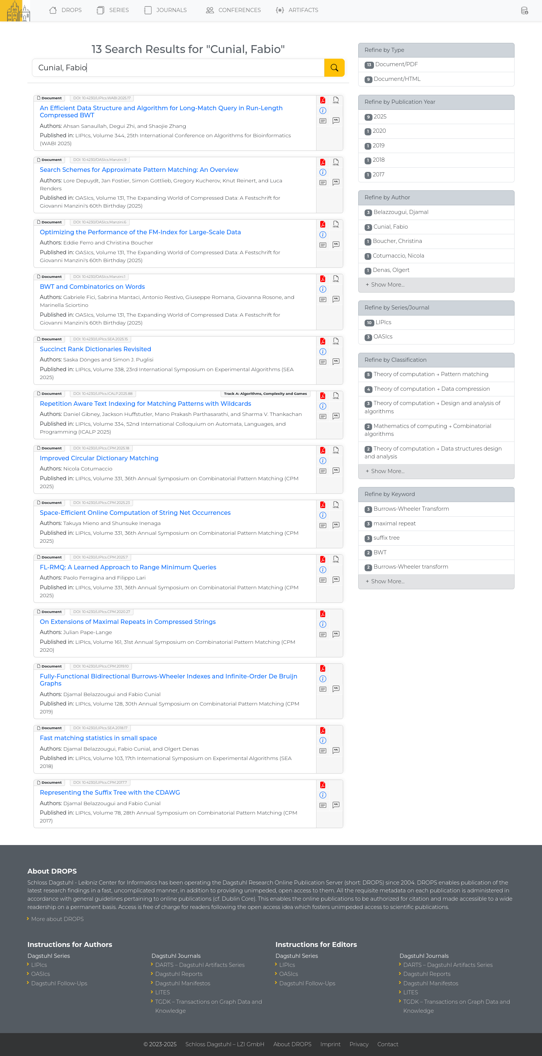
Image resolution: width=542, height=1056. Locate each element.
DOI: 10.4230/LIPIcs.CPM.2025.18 (101, 448)
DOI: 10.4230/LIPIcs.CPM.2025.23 (101, 503)
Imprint (330, 1044)
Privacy (359, 1044)
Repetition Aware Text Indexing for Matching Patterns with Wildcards (145, 403)
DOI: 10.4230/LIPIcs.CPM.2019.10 (101, 666)
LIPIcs (39, 965)
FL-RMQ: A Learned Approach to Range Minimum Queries (128, 567)
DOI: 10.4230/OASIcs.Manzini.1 (99, 277)
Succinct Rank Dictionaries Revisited (95, 349)
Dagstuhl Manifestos (182, 983)
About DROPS (292, 1044)
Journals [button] (164, 10)
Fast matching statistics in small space (98, 738)
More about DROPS (57, 919)
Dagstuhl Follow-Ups (59, 983)
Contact (387, 1044)
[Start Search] (334, 68)
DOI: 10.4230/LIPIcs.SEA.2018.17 (100, 728)
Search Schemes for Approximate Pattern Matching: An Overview (139, 169)
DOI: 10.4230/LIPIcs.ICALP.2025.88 (103, 393)
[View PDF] (323, 101)
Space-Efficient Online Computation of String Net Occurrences (135, 512)
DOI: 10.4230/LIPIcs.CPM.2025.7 (100, 557)
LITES (162, 992)
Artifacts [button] (295, 10)
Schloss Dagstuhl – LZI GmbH (224, 1044)
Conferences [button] (232, 10)
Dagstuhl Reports (179, 974)
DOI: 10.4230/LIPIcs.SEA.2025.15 (100, 339)
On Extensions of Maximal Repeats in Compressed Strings (128, 621)
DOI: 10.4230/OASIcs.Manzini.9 (99, 160)
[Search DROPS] (178, 68)
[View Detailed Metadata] (323, 111)
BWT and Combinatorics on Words (92, 286)
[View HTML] (336, 101)
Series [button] (111, 10)
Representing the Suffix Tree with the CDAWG (110, 792)
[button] (524, 10)
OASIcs (40, 974)
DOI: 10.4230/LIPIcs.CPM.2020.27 (101, 612)
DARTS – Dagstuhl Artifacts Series (200, 965)
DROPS (64, 10)
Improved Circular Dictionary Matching (99, 458)
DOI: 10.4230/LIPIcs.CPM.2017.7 (100, 782)
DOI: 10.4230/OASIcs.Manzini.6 (99, 222)
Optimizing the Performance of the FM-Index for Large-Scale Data (140, 232)
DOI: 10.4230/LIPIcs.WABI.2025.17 (101, 98)
